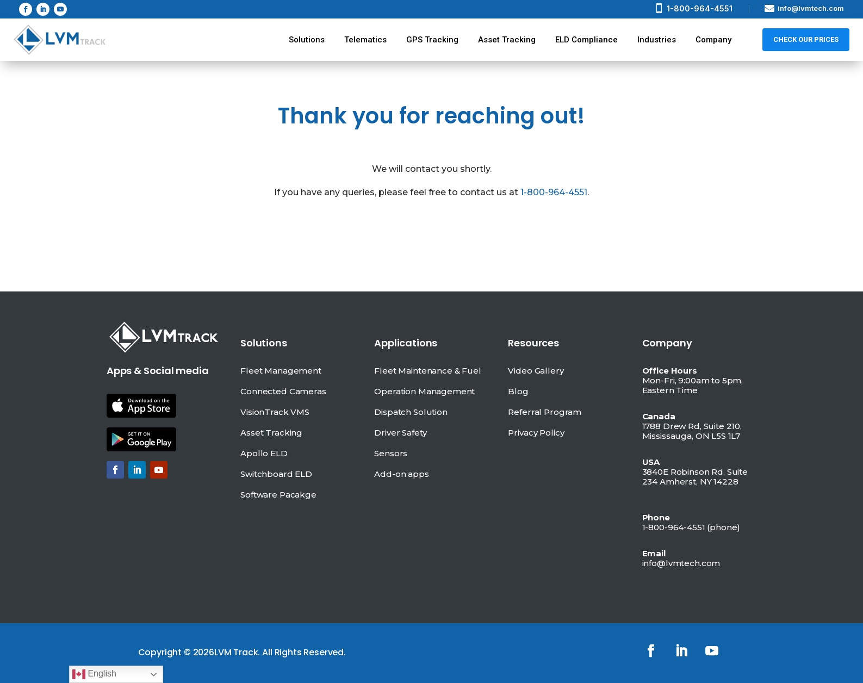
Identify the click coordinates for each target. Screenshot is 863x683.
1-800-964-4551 (699, 8)
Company (713, 40)
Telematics (365, 40)
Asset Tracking (507, 40)
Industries (656, 40)
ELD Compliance (586, 40)
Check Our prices (806, 39)
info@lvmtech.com (811, 8)
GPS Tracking (432, 40)
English (94, 674)
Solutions (307, 40)
